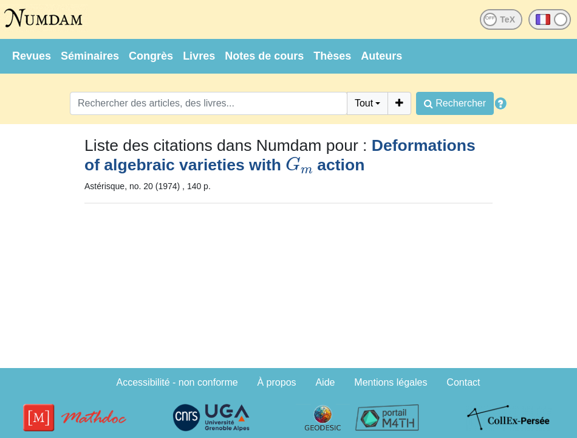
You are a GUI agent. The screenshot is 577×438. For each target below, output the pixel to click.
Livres (199, 56)
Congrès (151, 56)
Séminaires (90, 56)
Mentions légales (390, 382)
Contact (463, 382)
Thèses (332, 56)
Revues (31, 56)
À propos (277, 382)
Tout (364, 103)
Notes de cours (264, 56)
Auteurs (381, 56)
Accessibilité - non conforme (177, 382)
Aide (325, 382)
